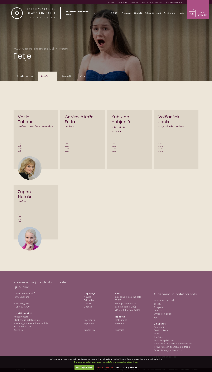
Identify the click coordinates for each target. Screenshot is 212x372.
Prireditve (89, 300)
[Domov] (33, 13)
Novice (87, 296)
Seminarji (159, 326)
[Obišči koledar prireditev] (198, 9)
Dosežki (67, 76)
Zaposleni (89, 323)
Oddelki (158, 310)
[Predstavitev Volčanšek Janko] (176, 133)
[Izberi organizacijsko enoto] (77, 14)
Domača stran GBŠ (164, 300)
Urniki (157, 333)
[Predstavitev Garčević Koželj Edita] (82, 133)
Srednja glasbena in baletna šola (31, 323)
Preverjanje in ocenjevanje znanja (172, 346)
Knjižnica (18, 329)
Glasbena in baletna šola (27, 319)
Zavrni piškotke (105, 367)
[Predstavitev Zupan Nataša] (36, 206)
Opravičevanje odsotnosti (168, 350)
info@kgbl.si (22, 303)
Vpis (83, 76)
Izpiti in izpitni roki (164, 340)
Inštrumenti (121, 319)
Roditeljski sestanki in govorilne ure (173, 343)
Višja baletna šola (23, 326)
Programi (159, 307)
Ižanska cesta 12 (23, 293)
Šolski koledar (161, 330)
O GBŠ (157, 303)
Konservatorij (21, 316)
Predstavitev (25, 76)
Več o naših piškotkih (127, 367)
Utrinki (87, 303)
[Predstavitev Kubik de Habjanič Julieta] (129, 133)
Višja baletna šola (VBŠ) (127, 310)
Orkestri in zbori (163, 313)
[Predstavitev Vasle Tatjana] (36, 133)
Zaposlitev (89, 329)
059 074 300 (23, 306)
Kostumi (119, 323)
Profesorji (47, 76)
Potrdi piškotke (84, 367)
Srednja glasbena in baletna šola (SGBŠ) (125, 305)
